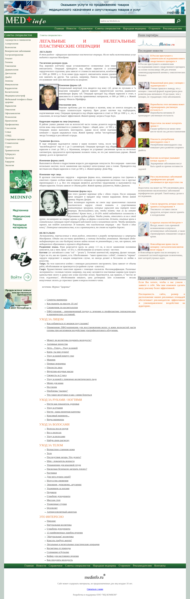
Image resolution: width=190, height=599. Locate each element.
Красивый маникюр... (58, 415)
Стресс (8, 146)
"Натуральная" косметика (60, 536)
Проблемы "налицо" (57, 390)
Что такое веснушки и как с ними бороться (69, 394)
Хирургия (9, 161)
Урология (9, 158)
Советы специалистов (107, 28)
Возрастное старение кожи (61, 449)
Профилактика (12, 124)
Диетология (10, 73)
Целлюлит (52, 507)
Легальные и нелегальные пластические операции (73, 544)
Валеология (10, 47)
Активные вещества (57, 344)
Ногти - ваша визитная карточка (63, 411)
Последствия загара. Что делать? (64, 457)
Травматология (12, 150)
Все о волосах (54, 432)
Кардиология (11, 88)
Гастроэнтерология (14, 55)
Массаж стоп (53, 500)
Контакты (95, 31)
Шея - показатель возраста (61, 461)
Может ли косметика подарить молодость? (69, 340)
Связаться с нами (95, 589)
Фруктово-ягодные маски (60, 371)
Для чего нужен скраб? (59, 476)
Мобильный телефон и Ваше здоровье (18, 100)
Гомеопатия (10, 66)
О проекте (154, 28)
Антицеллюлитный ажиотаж (62, 511)
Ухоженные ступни (57, 504)
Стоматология (11, 143)
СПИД (8, 135)
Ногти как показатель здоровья (63, 403)
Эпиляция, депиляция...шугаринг (64, 484)
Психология (10, 117)
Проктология (11, 120)
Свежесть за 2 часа (57, 375)
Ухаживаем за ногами (58, 488)
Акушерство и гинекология (18, 40)
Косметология (11, 92)
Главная (59, 28)
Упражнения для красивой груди (64, 465)
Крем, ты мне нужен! (58, 351)
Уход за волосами (56, 436)
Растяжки (52, 472)
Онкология (10, 109)
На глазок (52, 387)
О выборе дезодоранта (58, 496)
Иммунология (11, 84)
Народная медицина (134, 28)
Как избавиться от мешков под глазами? (68, 323)
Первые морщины (56, 363)
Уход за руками (55, 407)
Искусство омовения (57, 480)
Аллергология (11, 43)
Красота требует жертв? (59, 540)
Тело (49, 453)
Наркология (10, 106)
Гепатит (8, 58)
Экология (9, 165)
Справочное (86, 28)
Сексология (10, 128)
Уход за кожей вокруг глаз (60, 355)
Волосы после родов (57, 428)
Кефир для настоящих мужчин (63, 556)
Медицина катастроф (15, 95)
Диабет (8, 77)
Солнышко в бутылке (58, 552)
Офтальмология (12, 113)
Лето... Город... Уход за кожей (62, 348)
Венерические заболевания (18, 51)
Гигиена (9, 62)
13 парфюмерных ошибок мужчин (65, 532)
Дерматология (11, 69)
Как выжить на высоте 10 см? (62, 303)
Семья (8, 132)
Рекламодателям (172, 28)
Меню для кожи (55, 383)
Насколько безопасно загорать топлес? (67, 468)
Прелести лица (54, 367)
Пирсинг (51, 520)
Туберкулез (10, 154)
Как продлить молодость (60, 559)
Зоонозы (9, 81)
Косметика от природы (59, 548)
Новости (71, 28)
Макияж (51, 359)
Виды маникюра (55, 419)
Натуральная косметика (59, 524)
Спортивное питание (15, 139)
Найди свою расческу (58, 440)
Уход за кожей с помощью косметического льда (71, 379)
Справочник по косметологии (62, 307)
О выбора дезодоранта (58, 528)
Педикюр (51, 492)
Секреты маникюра (57, 299)
